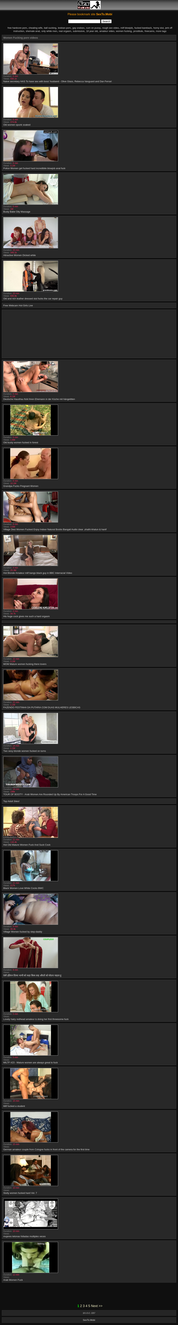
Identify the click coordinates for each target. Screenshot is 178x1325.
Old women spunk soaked (16, 124)
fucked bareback (143, 27)
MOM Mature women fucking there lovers (24, 664)
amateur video (106, 31)
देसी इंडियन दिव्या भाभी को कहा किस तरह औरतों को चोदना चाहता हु (32, 975)
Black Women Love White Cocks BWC (23, 888)
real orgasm (65, 31)
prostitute (138, 31)
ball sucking (50, 27)
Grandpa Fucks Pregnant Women (20, 486)
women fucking (124, 31)
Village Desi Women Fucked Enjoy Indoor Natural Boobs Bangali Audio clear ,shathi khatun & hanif (55, 529)
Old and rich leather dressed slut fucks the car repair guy (32, 298)
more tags (161, 31)
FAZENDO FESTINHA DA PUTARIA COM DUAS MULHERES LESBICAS (41, 707)
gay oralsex (78, 27)
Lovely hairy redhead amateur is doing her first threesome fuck (36, 1019)
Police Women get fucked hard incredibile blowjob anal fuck (34, 168)
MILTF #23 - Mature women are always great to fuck (30, 1062)
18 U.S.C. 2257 (89, 1313)
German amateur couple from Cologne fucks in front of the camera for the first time (46, 1149)
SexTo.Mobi (89, 1320)
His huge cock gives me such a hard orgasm (26, 616)
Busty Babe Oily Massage (16, 211)
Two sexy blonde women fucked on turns (24, 751)
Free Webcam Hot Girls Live (18, 305)
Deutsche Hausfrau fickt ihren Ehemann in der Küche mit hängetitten (39, 399)
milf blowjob (126, 27)
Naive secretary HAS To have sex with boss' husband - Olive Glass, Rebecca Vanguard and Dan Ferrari (57, 81)
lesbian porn (64, 27)
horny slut (158, 27)
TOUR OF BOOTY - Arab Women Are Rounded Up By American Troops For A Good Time (50, 794)
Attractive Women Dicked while (19, 255)
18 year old (92, 31)
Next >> (97, 1306)
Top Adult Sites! (11, 801)
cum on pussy (93, 27)
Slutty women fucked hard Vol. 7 (20, 1193)
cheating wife (35, 27)
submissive (78, 31)
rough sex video (110, 27)
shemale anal (33, 31)
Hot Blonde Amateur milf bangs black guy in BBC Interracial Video (37, 573)
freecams (149, 31)
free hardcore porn (17, 27)
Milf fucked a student (14, 1106)
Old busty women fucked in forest (20, 442)
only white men (49, 31)
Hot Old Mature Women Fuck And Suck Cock (26, 844)
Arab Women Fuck (13, 1280)
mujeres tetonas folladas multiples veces (24, 1236)
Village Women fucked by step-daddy (22, 931)
